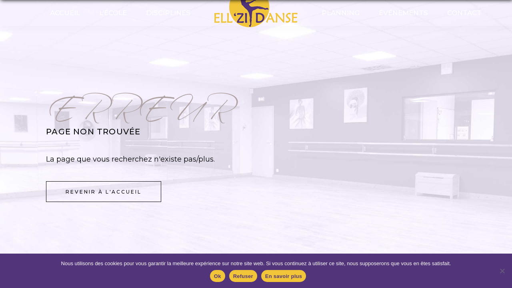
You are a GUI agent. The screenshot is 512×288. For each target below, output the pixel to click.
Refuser (243, 276)
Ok (217, 276)
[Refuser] (502, 271)
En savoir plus (283, 276)
